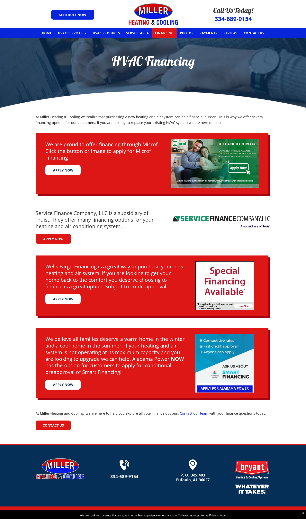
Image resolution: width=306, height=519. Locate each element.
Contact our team (194, 413)
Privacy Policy (242, 513)
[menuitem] (47, 33)
